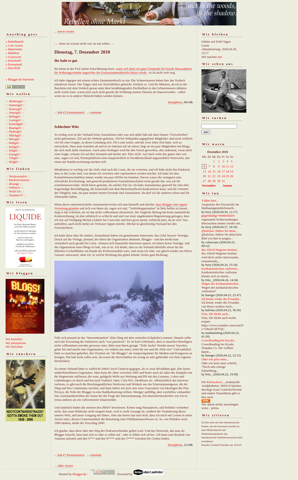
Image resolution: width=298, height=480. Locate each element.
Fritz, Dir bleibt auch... (215, 314)
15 (213, 171)
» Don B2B (13, 68)
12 (231, 166)
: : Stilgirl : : (13, 150)
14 (209, 171)
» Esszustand (14, 64)
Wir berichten (14, 346)
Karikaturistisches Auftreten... (220, 268)
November (209, 185)
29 (213, 181)
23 (218, 176)
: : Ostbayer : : (15, 187)
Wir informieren (16, 343)
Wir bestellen (14, 339)
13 (204, 171)
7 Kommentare (73, 455)
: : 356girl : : (13, 158)
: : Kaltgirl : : (14, 147)
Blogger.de (79, 474)
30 (218, 181)
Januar (227, 185)
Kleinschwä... (215, 382)
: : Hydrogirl (13, 131)
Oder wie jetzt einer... (215, 359)
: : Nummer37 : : (16, 195)
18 (227, 171)
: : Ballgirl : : (14, 143)
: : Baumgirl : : (15, 128)
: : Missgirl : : (14, 139)
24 (223, 176)
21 (209, 176)
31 (223, 181)
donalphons (175, 102)
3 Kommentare (73, 112)
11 (227, 166)
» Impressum (14, 49)
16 (218, 171)
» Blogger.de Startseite (20, 79)
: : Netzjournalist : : (18, 176)
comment (95, 112)
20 (204, 176)
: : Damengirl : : (16, 105)
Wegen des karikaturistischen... (221, 283)
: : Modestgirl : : (16, 101)
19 (231, 171)
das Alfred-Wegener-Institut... (220, 250)
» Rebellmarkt (15, 41)
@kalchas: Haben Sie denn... (219, 231)
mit (220, 57)
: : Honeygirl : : (15, 109)
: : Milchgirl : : (15, 135)
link (60, 112)
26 (231, 176)
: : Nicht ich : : (15, 191)
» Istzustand (13, 60)
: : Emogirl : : (14, 154)
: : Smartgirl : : (15, 112)
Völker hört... (209, 200)
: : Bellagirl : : (14, 116)
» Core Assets (14, 45)
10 (223, 166)
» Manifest (12, 53)
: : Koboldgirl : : (16, 124)
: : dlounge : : (14, 184)
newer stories (66, 31)
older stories (65, 465)
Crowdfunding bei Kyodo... (218, 340)
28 (209, 181)
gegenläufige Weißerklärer (218, 215)
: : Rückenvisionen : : (19, 180)
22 (213, 176)
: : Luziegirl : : (15, 120)
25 (227, 176)
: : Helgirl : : (13, 162)
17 (223, 171)
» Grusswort (13, 57)
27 (204, 181)
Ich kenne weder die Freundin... (221, 299)
